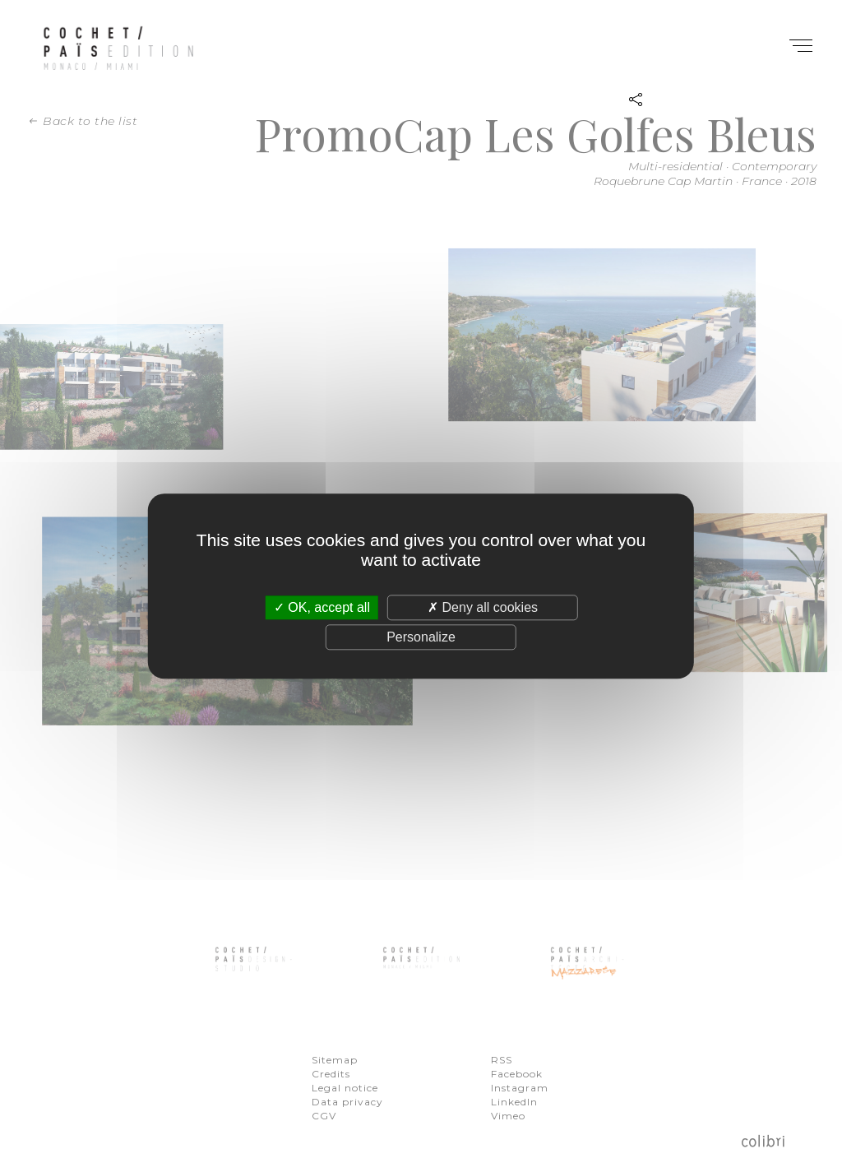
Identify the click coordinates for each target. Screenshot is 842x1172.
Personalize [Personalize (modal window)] (421, 637)
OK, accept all (322, 607)
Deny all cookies (483, 607)
